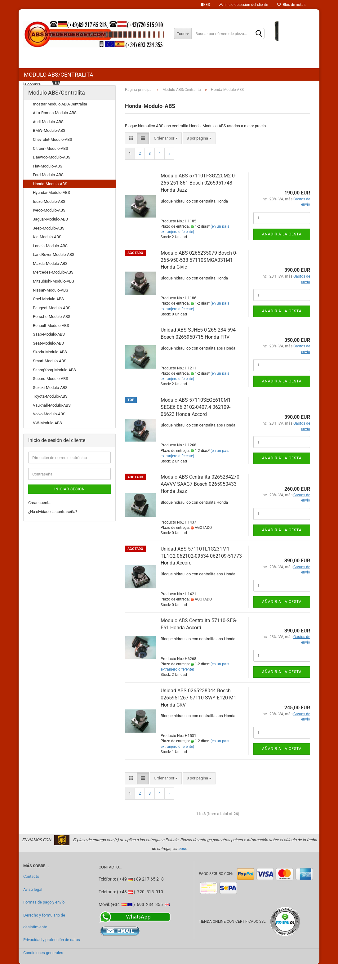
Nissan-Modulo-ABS (50, 290)
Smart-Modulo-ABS (49, 361)
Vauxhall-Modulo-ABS (52, 405)
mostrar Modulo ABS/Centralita (60, 104)
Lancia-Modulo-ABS (50, 245)
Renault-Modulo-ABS (51, 325)
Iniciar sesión (69, 489)
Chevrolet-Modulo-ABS (52, 139)
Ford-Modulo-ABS (48, 174)
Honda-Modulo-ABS (50, 183)
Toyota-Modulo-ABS (50, 396)
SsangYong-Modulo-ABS (54, 370)
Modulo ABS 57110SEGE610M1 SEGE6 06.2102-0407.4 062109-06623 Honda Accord (196, 407)
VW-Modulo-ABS (47, 423)
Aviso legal (32, 889)
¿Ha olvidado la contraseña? (52, 511)
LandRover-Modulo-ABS (53, 254)
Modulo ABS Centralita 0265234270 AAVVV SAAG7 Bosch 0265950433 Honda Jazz (200, 484)
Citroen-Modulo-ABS (50, 148)
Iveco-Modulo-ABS (49, 210)
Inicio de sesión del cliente (243, 4)
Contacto (31, 876)
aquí (182, 848)
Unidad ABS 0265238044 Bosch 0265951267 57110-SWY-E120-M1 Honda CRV (198, 698)
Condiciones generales (43, 952)
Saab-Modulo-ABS (49, 334)
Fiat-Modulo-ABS (47, 166)
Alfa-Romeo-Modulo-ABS (55, 112)
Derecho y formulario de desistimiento (44, 921)
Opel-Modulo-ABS (48, 299)
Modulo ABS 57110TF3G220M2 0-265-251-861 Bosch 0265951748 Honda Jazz (198, 183)
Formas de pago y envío (43, 902)
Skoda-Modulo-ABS (50, 352)
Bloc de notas (291, 4)
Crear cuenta (39, 502)
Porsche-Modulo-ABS (51, 316)
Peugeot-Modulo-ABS (51, 308)
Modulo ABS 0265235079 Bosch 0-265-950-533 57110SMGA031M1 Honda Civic (199, 260)
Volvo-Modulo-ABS (49, 414)
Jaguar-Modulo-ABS (50, 219)
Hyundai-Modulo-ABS (51, 192)
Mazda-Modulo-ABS (50, 263)
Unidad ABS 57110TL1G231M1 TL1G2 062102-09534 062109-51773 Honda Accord (201, 556)
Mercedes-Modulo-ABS (53, 272)
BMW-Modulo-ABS (49, 130)
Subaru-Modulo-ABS (50, 378)
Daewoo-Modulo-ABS (51, 157)
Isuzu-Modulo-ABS (49, 201)
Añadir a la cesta (282, 234)
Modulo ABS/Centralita (58, 74)
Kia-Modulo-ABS (47, 236)
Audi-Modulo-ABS (48, 121)
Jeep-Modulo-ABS (48, 228)
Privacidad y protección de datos (51, 939)
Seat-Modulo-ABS (48, 343)
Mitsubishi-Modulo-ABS (53, 281)
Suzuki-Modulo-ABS (50, 387)
